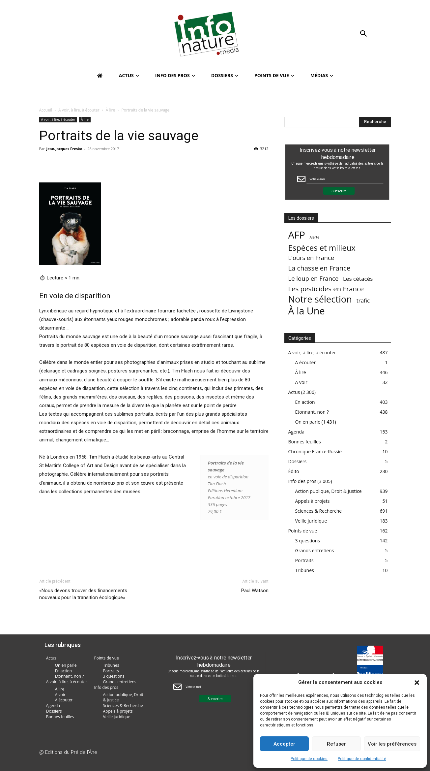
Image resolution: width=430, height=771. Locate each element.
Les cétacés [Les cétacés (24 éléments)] (358, 278)
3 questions (307, 540)
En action (305, 402)
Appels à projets (312, 501)
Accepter (284, 744)
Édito (293, 471)
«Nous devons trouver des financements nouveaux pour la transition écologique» (83, 594)
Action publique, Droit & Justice (328, 491)
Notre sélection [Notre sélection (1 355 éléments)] (320, 299)
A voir (301, 382)
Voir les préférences (392, 744)
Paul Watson (255, 591)
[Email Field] (344, 179)
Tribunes (304, 570)
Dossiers (297, 461)
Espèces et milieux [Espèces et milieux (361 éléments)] (322, 247)
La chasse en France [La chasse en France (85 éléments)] (319, 268)
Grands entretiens (314, 550)
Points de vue (302, 531)
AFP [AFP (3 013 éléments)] (296, 235)
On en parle (308, 422)
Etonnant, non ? (312, 412)
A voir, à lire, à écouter (79, 110)
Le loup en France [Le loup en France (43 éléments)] (313, 278)
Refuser (336, 744)
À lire (110, 110)
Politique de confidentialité (362, 758)
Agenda (296, 432)
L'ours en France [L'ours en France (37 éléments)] (311, 257)
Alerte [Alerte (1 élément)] (314, 237)
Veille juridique (311, 521)
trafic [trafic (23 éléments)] (363, 300)
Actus (294, 392)
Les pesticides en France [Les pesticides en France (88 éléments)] (326, 288)
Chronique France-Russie (315, 451)
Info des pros (302, 481)
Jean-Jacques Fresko (64, 148)
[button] (417, 682)
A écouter (305, 362)
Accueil (45, 110)
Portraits (304, 560)
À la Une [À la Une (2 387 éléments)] (306, 310)
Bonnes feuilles (304, 441)
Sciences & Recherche (318, 511)
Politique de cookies (309, 758)
